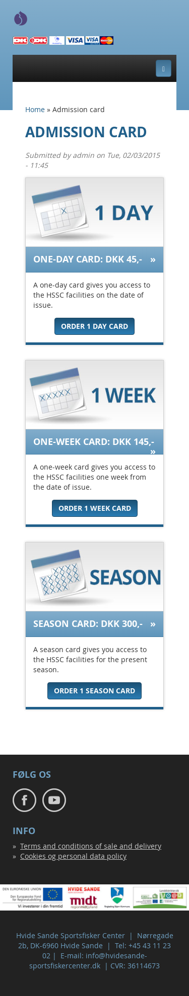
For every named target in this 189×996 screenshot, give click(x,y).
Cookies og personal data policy (73, 856)
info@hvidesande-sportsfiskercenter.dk (88, 960)
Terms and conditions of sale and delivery (90, 846)
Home (35, 109)
